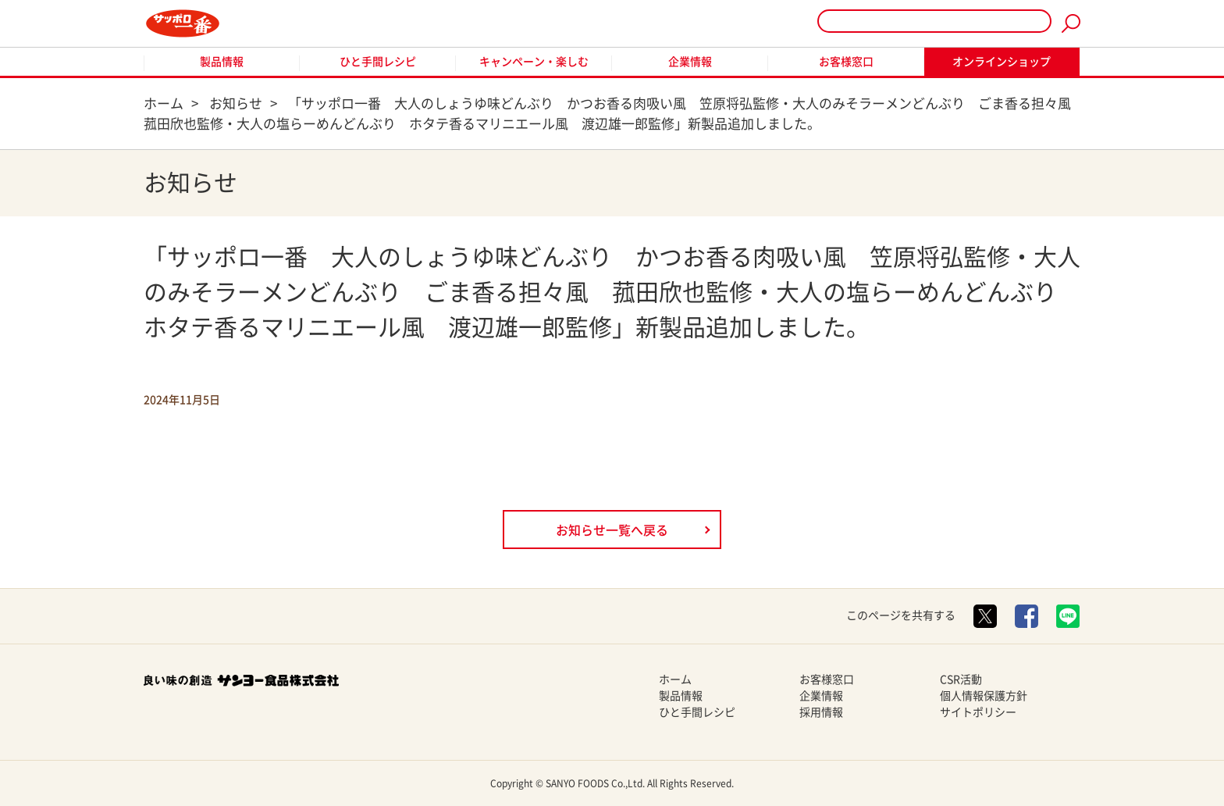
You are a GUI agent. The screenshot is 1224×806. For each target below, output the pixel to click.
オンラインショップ (1001, 61)
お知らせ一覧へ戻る (612, 530)
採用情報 (821, 712)
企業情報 (690, 61)
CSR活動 (961, 679)
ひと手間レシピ (378, 61)
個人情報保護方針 (983, 695)
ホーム (675, 679)
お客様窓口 (846, 61)
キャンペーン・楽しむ (534, 61)
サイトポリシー (978, 712)
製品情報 (222, 61)
